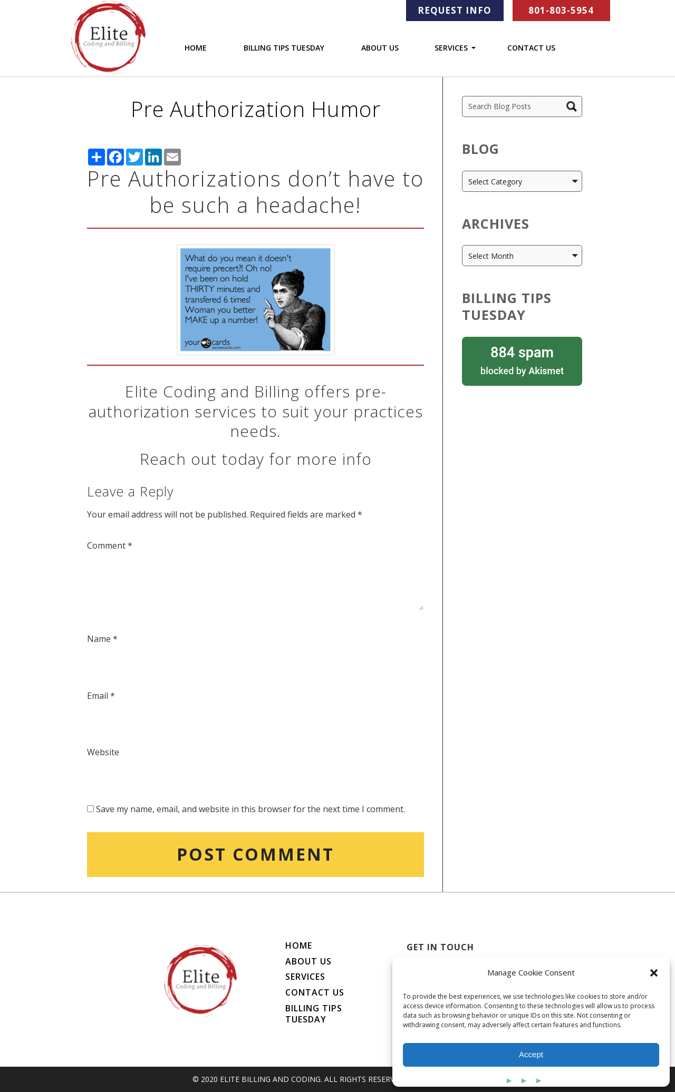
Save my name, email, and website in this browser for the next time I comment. (250, 809)
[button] (654, 973)
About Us (380, 48)
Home (196, 48)
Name (102, 639)
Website (103, 752)
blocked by (522, 360)
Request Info (454, 10)
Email (101, 695)
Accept (531, 1054)
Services (451, 48)
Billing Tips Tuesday (284, 48)
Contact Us (531, 48)
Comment (109, 545)
